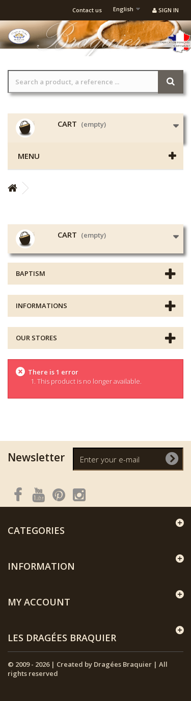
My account (39, 602)
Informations (41, 305)
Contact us (87, 10)
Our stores (36, 337)
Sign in (165, 10)
